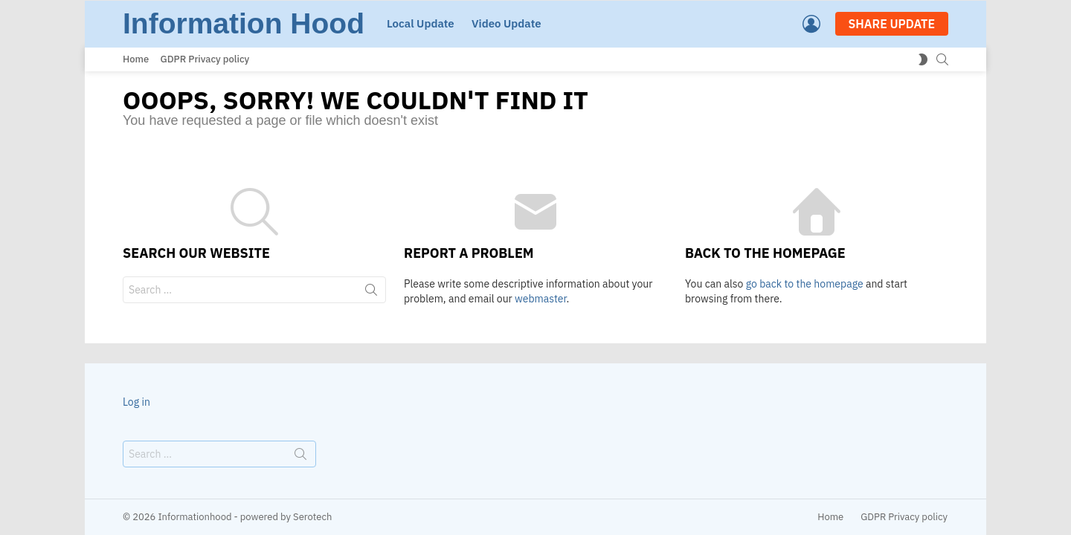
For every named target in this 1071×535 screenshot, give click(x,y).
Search (371, 292)
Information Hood (243, 23)
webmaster (540, 298)
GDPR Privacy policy (205, 59)
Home (136, 59)
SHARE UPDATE (892, 23)
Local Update (420, 23)
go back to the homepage (804, 284)
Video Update (506, 23)
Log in (136, 402)
